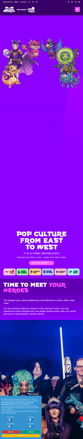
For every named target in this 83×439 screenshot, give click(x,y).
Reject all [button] (11, 432)
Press (16, 2)
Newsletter (7, 2)
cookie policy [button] (26, 404)
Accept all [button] (31, 432)
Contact (23, 2)
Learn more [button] (21, 435)
